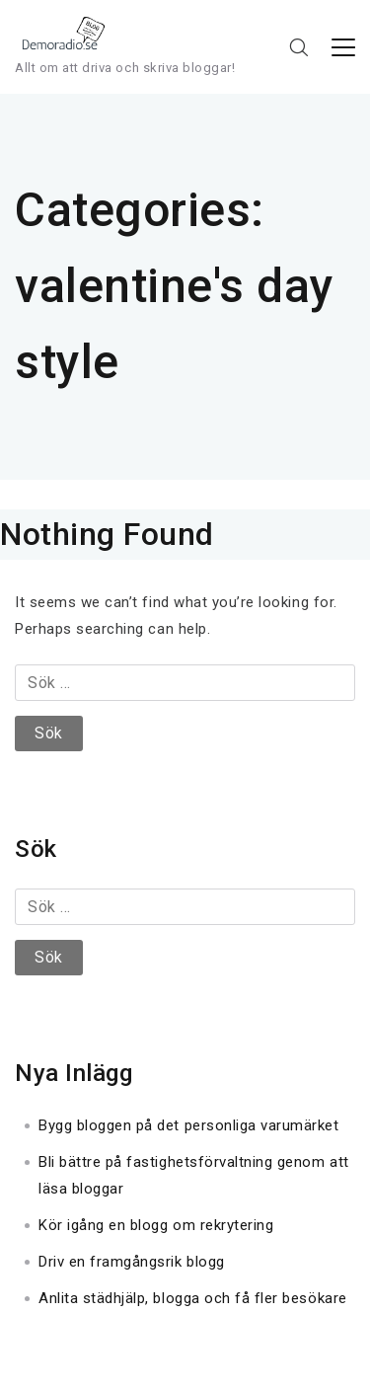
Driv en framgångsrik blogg (131, 1262)
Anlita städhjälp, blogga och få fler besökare (192, 1298)
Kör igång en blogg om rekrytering (155, 1225)
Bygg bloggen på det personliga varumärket (188, 1125)
